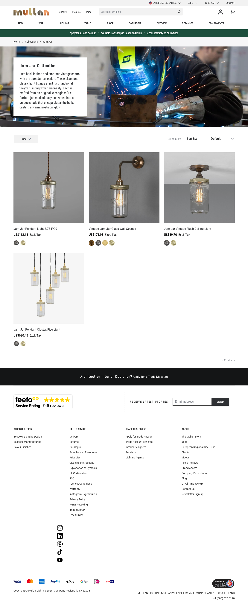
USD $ (193, 2)
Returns (74, 439)
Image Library (77, 507)
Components (216, 23)
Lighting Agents (135, 455)
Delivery (73, 434)
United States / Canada (165, 2)
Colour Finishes (22, 445)
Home (16, 41)
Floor (109, 23)
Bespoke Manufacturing (27, 439)
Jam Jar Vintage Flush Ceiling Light (187, 226)
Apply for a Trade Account (83, 33)
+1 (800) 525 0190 (224, 596)
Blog (184, 476)
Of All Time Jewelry (192, 481)
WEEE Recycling (78, 502)
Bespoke (62, 11)
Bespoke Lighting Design (27, 434)
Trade (89, 11)
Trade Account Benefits (139, 439)
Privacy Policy (77, 497)
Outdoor (161, 23)
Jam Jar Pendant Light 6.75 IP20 (35, 226)
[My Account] (221, 12)
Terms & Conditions (80, 481)
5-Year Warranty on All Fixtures (162, 33)
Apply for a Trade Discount (150, 374)
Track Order (76, 512)
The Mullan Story (191, 434)
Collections (31, 41)
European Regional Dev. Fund (198, 445)
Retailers (131, 450)
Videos (185, 455)
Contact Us (188, 486)
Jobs (184, 439)
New (20, 23)
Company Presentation (195, 471)
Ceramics (187, 23)
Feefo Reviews (190, 460)
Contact (230, 3)
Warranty (74, 486)
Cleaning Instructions (81, 460)
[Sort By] (216, 138)
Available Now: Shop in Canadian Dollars (121, 33)
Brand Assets (189, 465)
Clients (185, 450)
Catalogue (75, 445)
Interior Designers (136, 445)
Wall (42, 23)
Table (87, 23)
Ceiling (64, 23)
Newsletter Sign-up (192, 492)
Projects (76, 11)
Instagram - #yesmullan (83, 492)
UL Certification (78, 471)
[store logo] (31, 11)
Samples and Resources (83, 450)
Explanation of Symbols (83, 465)
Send (220, 399)
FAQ (71, 476)
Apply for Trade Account (139, 434)
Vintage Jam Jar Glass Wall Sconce (112, 226)
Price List (74, 455)
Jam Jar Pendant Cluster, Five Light (36, 327)
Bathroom (135, 23)
